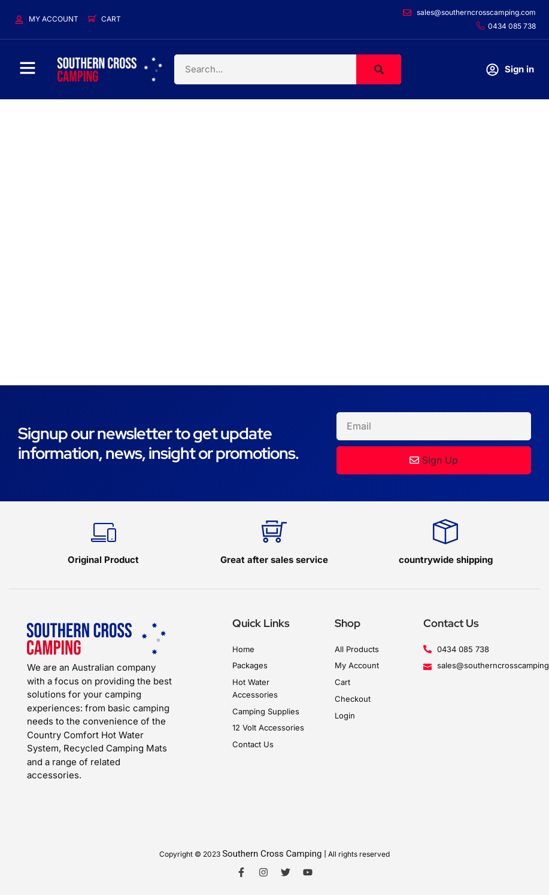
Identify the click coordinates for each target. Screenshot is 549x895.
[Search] (378, 69)
